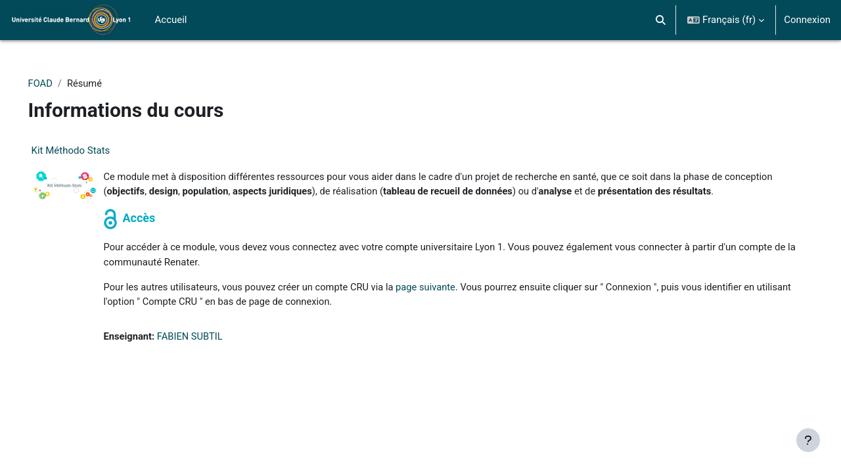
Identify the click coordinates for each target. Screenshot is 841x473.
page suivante (451, 303)
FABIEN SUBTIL (210, 353)
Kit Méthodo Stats (89, 151)
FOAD (59, 83)
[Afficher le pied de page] (808, 440)
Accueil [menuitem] (171, 20)
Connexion (807, 20)
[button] (661, 20)
